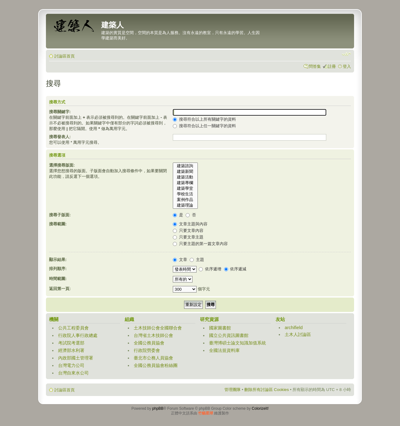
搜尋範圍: (58, 224)
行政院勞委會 (147, 350)
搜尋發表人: (60, 136)
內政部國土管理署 (75, 357)
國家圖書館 (220, 327)
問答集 (315, 66)
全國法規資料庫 (224, 350)
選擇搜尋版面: (62, 165)
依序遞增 (210, 269)
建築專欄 (185, 183)
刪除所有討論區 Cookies (266, 389)
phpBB (157, 408)
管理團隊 (232, 389)
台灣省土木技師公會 (153, 335)
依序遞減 (235, 269)
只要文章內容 (188, 230)
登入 (347, 66)
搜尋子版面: (60, 215)
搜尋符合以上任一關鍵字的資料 (204, 125)
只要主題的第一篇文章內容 (200, 243)
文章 (180, 259)
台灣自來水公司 (73, 372)
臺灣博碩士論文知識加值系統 (237, 342)
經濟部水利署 (71, 350)
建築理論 (185, 205)
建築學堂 (185, 188)
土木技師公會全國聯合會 (158, 327)
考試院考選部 (71, 342)
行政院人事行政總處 (78, 335)
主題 (197, 259)
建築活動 (185, 177)
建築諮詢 (185, 166)
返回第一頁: (60, 288)
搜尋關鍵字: (60, 111)
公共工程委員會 (73, 327)
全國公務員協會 (149, 342)
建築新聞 (185, 171)
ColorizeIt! (260, 408)
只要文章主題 (188, 237)
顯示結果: (58, 259)
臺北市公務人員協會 (153, 357)
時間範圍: (58, 278)
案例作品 (185, 200)
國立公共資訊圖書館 (228, 335)
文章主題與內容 (190, 224)
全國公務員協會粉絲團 (156, 365)
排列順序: (58, 268)
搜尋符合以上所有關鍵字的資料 (204, 119)
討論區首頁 (64, 56)
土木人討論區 (298, 334)
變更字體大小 (346, 54)
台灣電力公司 (71, 365)
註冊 (332, 66)
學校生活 (185, 194)
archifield (294, 327)
